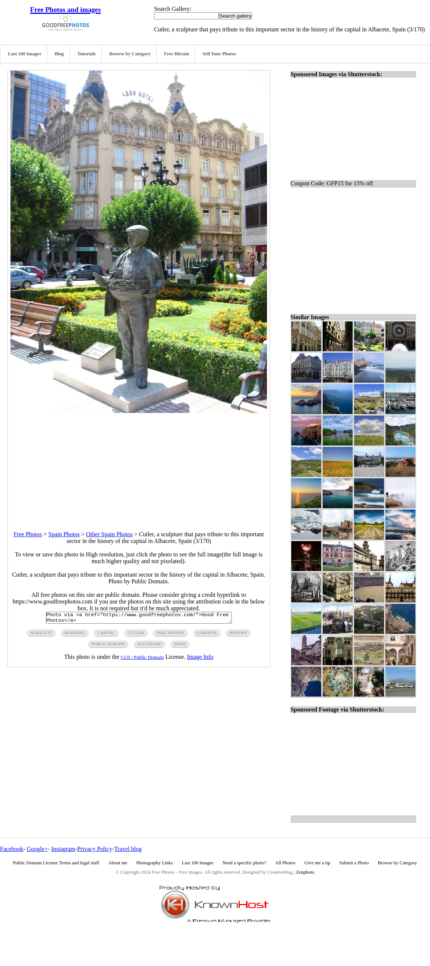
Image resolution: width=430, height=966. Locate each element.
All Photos (285, 862)
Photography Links (154, 862)
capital (106, 635)
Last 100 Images (24, 53)
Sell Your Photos (219, 53)
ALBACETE (41, 635)
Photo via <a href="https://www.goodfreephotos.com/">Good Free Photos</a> (139, 619)
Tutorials (86, 53)
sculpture (150, 646)
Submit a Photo (354, 862)
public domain (108, 646)
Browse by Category (130, 53)
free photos (170, 635)
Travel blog (128, 849)
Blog (59, 53)
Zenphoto (305, 872)
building (75, 635)
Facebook (11, 849)
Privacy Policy (94, 849)
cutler (136, 635)
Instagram (63, 849)
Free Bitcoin (176, 53)
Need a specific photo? (244, 862)
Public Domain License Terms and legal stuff (56, 862)
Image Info (200, 659)
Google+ (37, 849)
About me (118, 862)
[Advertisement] (139, 465)
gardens (207, 635)
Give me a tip (317, 862)
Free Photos (27, 534)
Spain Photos (64, 534)
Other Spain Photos (109, 534)
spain (180, 646)
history (239, 635)
